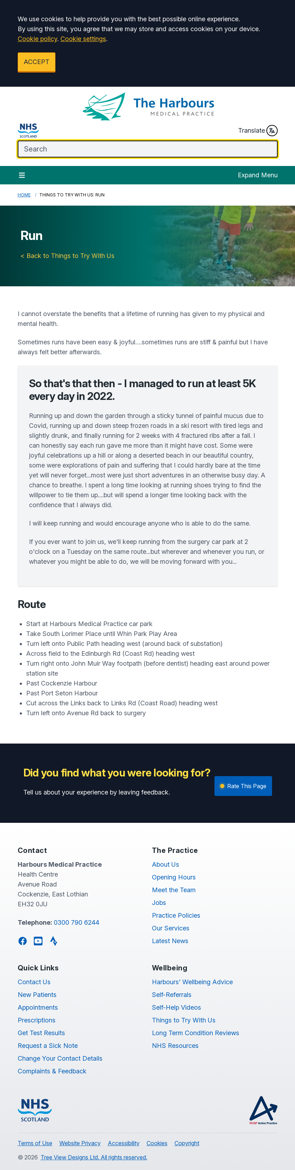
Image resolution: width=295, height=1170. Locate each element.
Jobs (159, 902)
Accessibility (124, 1143)
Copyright (187, 1143)
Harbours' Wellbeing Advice (192, 982)
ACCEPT (36, 61)
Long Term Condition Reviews (195, 1033)
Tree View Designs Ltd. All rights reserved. (94, 1157)
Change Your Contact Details (60, 1058)
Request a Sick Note (48, 1045)
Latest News (170, 941)
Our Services (170, 928)
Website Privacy (80, 1143)
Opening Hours (174, 877)
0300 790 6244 (76, 922)
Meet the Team (174, 890)
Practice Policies (176, 915)
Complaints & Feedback (52, 1071)
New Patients (37, 994)
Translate (258, 130)
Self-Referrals (171, 994)
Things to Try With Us (184, 1020)
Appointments (38, 1007)
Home (24, 194)
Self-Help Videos (176, 1007)
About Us (165, 864)
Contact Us (34, 982)
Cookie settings (83, 38)
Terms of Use (35, 1143)
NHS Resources (175, 1045)
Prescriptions (36, 1020)
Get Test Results (41, 1033)
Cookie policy (37, 38)
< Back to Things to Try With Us (67, 255)
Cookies (157, 1143)
